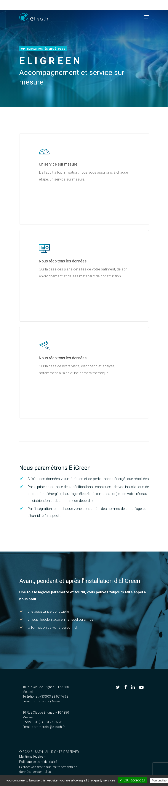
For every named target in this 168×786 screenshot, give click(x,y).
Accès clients (103, 5)
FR (77, 5)
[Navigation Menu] (146, 17)
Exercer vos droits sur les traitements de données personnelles (48, 767)
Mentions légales (31, 756)
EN (85, 5)
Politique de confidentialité (38, 761)
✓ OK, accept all (132, 780)
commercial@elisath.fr (49, 701)
